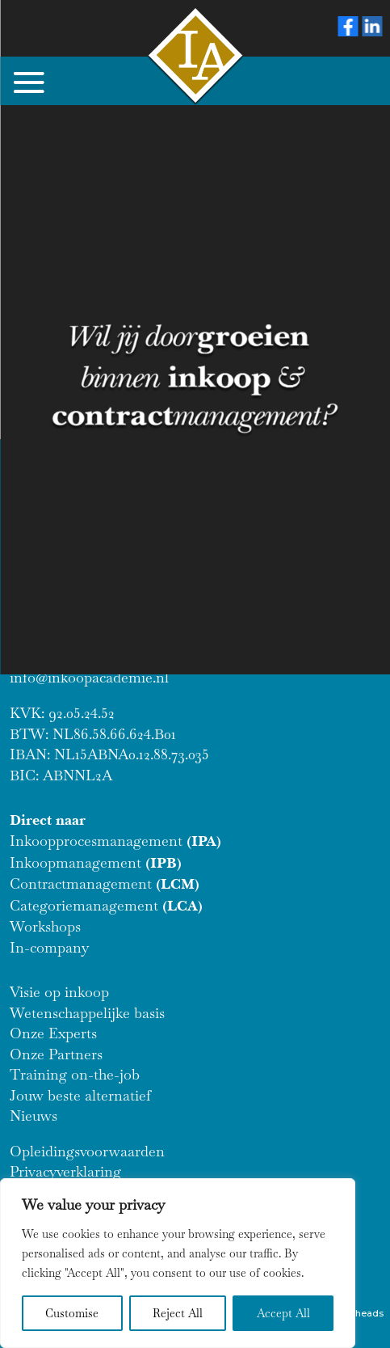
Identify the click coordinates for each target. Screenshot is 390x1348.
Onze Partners (56, 1054)
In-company (49, 947)
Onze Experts (53, 1033)
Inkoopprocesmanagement (115, 840)
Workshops (45, 926)
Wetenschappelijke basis (87, 1013)
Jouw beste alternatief (80, 1095)
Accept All (283, 1313)
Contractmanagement (104, 883)
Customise (72, 1313)
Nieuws (33, 1115)
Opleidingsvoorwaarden (87, 1151)
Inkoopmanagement (96, 862)
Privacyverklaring (65, 1171)
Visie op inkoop (59, 991)
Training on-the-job (75, 1074)
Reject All (178, 1313)
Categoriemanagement (106, 905)
